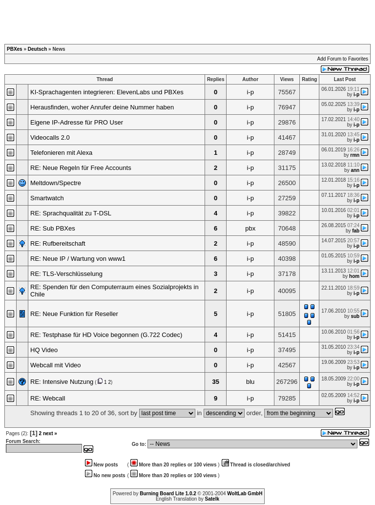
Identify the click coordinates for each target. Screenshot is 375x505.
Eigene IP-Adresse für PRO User (76, 122)
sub (355, 316)
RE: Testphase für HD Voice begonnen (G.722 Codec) (106, 334)
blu (250, 381)
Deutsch (37, 49)
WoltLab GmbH (244, 493)
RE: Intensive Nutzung (61, 381)
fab (355, 230)
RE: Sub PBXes (52, 228)
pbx (250, 228)
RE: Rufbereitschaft (57, 243)
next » (50, 433)
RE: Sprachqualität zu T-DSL (70, 213)
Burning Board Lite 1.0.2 (168, 493)
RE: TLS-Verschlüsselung (66, 273)
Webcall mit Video (55, 365)
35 (215, 381)
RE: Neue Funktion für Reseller (74, 313)
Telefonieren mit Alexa (61, 152)
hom (354, 276)
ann (355, 170)
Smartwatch (47, 198)
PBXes (14, 49)
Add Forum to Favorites (342, 59)
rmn (354, 155)
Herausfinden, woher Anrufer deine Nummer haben (102, 107)
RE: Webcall (47, 398)
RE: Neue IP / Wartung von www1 (77, 258)
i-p (250, 92)
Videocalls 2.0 (50, 137)
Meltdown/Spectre (55, 183)
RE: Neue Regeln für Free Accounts (80, 167)
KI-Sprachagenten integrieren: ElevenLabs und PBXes (107, 92)
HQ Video (44, 350)
